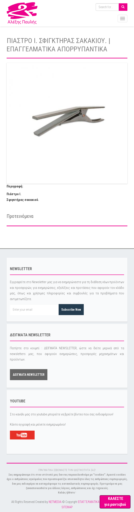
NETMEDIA (55, 502)
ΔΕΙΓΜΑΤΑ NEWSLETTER (29, 374)
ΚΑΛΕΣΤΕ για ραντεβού (115, 501)
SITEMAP (67, 507)
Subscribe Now (71, 309)
